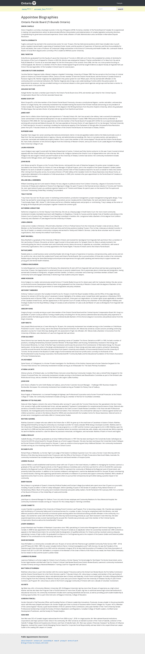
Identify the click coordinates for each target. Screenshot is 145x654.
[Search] (106, 9)
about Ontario (26, 641)
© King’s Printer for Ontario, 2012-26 (34, 643)
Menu (27, 9)
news (56, 641)
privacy (63, 641)
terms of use (73, 641)
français (119, 3)
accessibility (48, 641)
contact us (38, 641)
